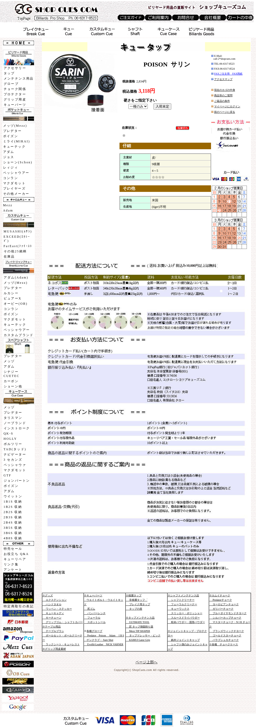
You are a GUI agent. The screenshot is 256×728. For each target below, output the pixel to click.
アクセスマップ (223, 79)
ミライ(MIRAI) (16, 141)
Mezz (8, 205)
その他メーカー (16, 194)
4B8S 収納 (13, 538)
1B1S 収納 (13, 501)
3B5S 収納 (13, 528)
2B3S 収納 (13, 517)
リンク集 (11, 564)
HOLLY (10, 439)
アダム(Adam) (16, 277)
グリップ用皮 (15, 99)
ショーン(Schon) (17, 162)
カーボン (11, 381)
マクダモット (14, 183)
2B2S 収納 (13, 512)
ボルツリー (13, 444)
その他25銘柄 (15, 251)
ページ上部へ (146, 662)
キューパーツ (15, 105)
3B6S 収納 (13, 533)
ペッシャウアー (16, 173)
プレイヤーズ (14, 188)
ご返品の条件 (222, 100)
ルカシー (11, 293)
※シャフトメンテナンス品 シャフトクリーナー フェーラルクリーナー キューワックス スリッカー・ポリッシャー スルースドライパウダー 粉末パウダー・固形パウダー (186, 609)
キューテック (14, 146)
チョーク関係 (15, 89)
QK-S (9, 433)
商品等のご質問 (223, 95)
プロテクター (15, 94)
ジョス (8, 157)
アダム (8, 152)
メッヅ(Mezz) (15, 125)
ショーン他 (13, 386)
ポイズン (10, 136)
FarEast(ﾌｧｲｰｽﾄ (18, 246)
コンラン (10, 178)
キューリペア (15, 559)
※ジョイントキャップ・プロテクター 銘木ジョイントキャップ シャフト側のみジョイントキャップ (188, 640)
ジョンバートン (17, 480)
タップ (9, 73)
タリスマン (13, 418)
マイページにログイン (227, 106)
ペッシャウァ (15, 465)
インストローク (17, 428)
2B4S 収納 (13, 522)
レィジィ (10, 167)
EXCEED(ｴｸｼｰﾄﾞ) (17, 239)
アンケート (13, 569)
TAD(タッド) (15, 449)
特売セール (13, 549)
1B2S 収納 (13, 507)
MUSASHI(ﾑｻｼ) (18, 231)
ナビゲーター (15, 454)
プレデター (12, 131)
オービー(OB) (16, 303)
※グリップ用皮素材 (54, 648)
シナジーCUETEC (12, 374)
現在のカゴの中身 (224, 89)
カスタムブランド (19, 335)
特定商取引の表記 (19, 606)
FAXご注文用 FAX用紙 (228, 73)
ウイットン (13, 496)
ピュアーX (13, 298)
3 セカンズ (13, 460)
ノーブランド (15, 423)
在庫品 (9, 256)
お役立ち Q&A (16, 554)
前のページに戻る (224, 111)
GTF (8, 475)
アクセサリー (15, 68)
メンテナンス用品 (19, 78)
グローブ (11, 84)
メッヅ (9, 361)
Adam (8, 210)
